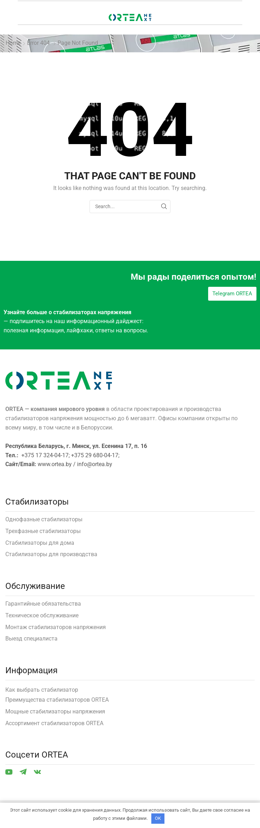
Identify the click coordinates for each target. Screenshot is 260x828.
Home (13, 42)
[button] (232, 294)
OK (158, 818)
